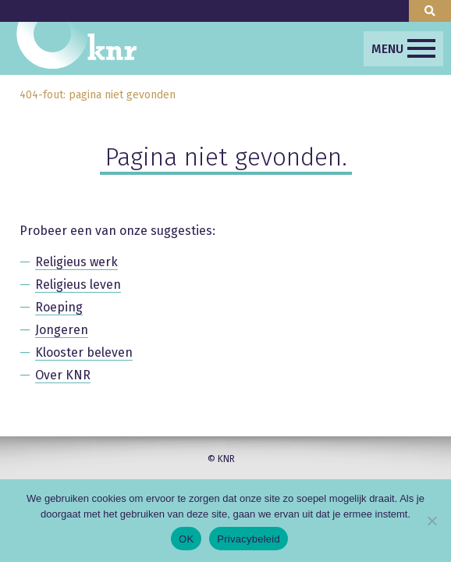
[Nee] (431, 520)
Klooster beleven (84, 352)
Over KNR (63, 375)
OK (186, 539)
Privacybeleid (248, 539)
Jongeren (61, 329)
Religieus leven (78, 284)
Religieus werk (76, 261)
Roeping (59, 307)
